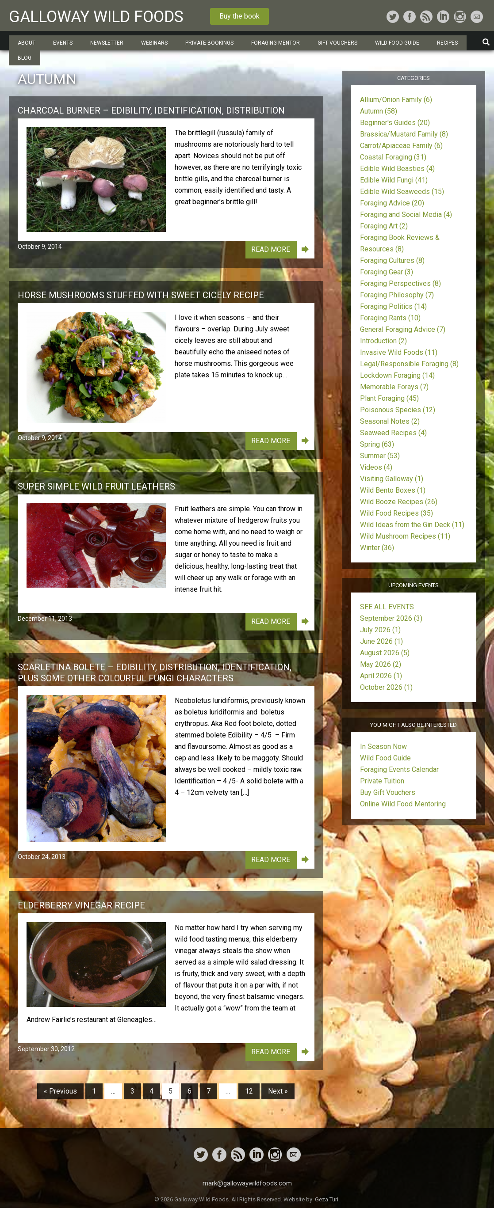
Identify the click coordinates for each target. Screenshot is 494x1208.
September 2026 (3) (391, 618)
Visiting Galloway (391, 479)
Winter (377, 547)
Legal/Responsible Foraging (409, 364)
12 (249, 1091)
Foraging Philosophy (397, 295)
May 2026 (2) (380, 664)
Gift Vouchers (337, 43)
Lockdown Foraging (397, 375)
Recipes (447, 43)
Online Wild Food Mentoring (403, 804)
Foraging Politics (393, 306)
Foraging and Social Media (406, 214)
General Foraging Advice (402, 329)
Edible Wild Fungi (394, 180)
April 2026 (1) (381, 676)
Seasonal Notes (390, 421)
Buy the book (239, 16)
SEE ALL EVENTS (387, 607)
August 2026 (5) (385, 653)
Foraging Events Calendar (399, 769)
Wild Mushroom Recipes (405, 536)
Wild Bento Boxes (392, 490)
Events (63, 43)
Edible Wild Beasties (397, 168)
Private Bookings (209, 43)
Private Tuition (382, 781)
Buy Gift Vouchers (387, 792)
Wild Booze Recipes (398, 502)
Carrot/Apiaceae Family (401, 145)
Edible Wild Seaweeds (402, 191)
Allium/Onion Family (396, 99)
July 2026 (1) (380, 630)
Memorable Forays (394, 387)
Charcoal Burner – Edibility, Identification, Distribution (151, 110)
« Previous (60, 1091)
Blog (24, 58)
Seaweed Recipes (393, 433)
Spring (377, 444)
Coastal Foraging (393, 157)
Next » (278, 1091)
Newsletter (106, 43)
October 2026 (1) (386, 687)
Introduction (383, 341)
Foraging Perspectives (400, 283)
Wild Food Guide (397, 43)
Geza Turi (326, 1199)
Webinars (154, 43)
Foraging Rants (390, 318)
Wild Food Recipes (396, 513)
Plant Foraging (389, 398)
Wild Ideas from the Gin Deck (412, 524)
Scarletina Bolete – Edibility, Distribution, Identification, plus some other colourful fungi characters (154, 673)
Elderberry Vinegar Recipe (81, 905)
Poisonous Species (397, 410)
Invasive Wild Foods (398, 352)
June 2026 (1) (381, 641)
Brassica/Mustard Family (404, 134)
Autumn (378, 111)
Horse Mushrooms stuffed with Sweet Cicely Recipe (141, 295)
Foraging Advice (392, 203)
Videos (376, 467)
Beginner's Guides (395, 122)
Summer (380, 456)
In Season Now (383, 746)
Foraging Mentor (275, 43)
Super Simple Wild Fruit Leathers (96, 486)
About (26, 43)
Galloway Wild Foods (96, 17)
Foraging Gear (386, 272)
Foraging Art (384, 226)
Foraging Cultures (392, 260)
